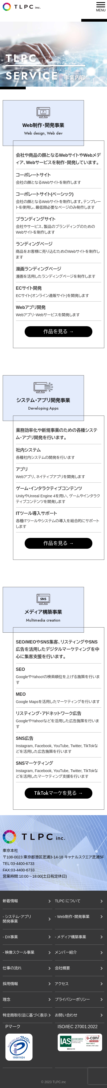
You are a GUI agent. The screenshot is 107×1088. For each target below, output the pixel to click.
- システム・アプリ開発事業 (17, 918)
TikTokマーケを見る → (58, 793)
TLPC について (68, 901)
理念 (6, 999)
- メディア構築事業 (70, 937)
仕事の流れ (12, 968)
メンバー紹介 (66, 952)
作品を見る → (58, 331)
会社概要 (62, 968)
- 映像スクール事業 (18, 952)
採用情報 (10, 984)
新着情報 (10, 901)
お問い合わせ (66, 1015)
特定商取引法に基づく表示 (25, 1015)
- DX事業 (10, 937)
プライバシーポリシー (72, 999)
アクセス (62, 984)
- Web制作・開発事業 (72, 916)
